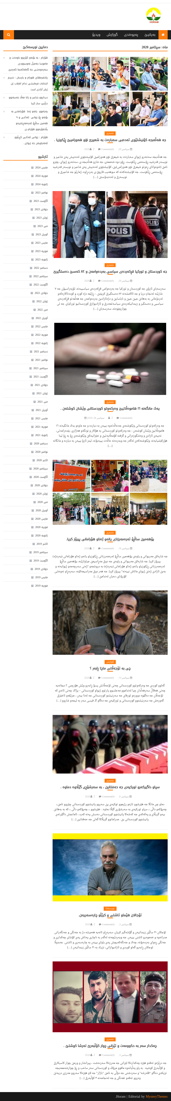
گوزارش (112, 34)
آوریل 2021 (42, 410)
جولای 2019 (41, 569)
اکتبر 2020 (42, 460)
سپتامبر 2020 (40, 468)
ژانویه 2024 (41, 184)
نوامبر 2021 (41, 359)
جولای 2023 (41, 209)
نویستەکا (110, 908)
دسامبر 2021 (41, 351)
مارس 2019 (41, 577)
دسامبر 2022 (41, 267)
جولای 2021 (41, 385)
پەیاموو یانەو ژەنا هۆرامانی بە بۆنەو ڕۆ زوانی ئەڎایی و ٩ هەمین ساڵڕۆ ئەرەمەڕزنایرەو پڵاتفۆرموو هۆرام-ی (29, 120)
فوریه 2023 (41, 251)
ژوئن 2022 (42, 301)
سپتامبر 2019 (40, 552)
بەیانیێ (150, 34)
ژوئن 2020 (42, 493)
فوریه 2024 (41, 175)
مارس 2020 (41, 518)
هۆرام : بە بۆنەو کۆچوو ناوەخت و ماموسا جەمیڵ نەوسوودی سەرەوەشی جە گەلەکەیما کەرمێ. (28, 63)
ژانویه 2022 (41, 343)
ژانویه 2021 (41, 435)
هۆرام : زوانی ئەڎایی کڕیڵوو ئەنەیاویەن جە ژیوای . (31, 140)
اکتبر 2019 (42, 543)
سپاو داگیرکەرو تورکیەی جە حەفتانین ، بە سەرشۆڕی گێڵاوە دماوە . (110, 787)
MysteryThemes (157, 1096)
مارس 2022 (41, 326)
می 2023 (42, 226)
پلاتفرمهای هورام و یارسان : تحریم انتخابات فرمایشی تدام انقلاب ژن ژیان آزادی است (28, 83)
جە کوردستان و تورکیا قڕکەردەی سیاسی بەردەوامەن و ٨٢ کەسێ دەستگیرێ (110, 271)
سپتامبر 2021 (40, 368)
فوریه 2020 (41, 527)
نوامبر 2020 (41, 451)
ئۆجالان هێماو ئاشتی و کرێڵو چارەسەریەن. (110, 915)
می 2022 (42, 309)
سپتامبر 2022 (40, 276)
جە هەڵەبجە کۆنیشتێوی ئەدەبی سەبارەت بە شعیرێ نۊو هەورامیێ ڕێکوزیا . (110, 140)
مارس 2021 (41, 418)
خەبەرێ (110, 133)
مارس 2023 (41, 242)
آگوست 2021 (41, 376)
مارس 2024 (41, 167)
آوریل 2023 (42, 234)
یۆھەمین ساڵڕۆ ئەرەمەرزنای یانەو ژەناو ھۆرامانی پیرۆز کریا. (110, 539)
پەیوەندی (131, 34)
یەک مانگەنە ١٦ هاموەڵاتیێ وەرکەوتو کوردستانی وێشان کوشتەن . (110, 408)
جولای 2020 (41, 485)
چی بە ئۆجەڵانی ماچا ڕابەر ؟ (110, 668)
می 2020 (42, 502)
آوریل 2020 (42, 510)
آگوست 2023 (41, 201)
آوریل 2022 (42, 318)
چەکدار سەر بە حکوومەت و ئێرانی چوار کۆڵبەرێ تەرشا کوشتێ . (110, 1046)
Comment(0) (107, 149)
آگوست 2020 (41, 477)
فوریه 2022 (41, 334)
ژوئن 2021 (42, 393)
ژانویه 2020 (41, 535)
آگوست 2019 (41, 560)
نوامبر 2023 (41, 192)
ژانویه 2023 (41, 259)
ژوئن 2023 (42, 217)
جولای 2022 (41, 293)
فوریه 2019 (41, 585)
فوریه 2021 (41, 426)
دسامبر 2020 (41, 443)
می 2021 (42, 401)
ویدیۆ (96, 34)
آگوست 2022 (41, 284)
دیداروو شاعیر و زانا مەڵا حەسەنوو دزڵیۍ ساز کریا (28, 100)
